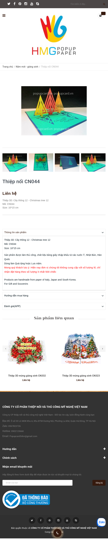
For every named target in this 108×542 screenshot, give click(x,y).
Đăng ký (99, 483)
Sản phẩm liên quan (54, 318)
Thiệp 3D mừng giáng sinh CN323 (81, 375)
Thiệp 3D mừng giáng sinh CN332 (27, 375)
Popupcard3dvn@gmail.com (23, 436)
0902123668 (17, 431)
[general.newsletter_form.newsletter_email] (37, 482)
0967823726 (14, 426)
